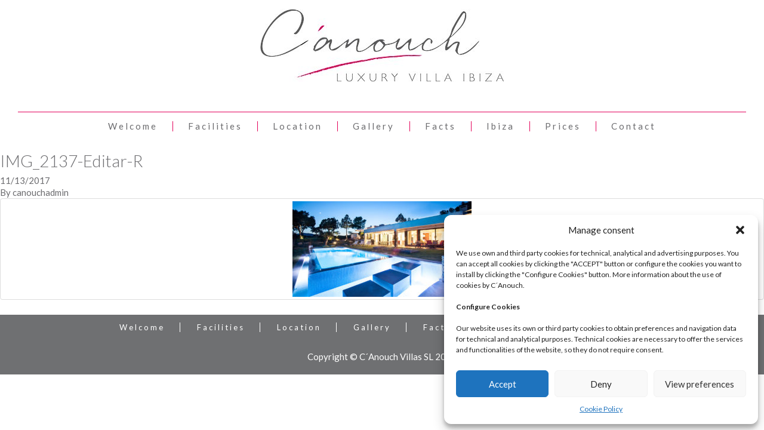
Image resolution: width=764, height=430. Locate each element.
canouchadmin (41, 192)
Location (297, 126)
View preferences (699, 384)
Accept (502, 384)
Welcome (133, 126)
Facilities (215, 126)
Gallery (374, 126)
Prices (563, 126)
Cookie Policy (601, 408)
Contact (633, 126)
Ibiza (500, 126)
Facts (440, 126)
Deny (601, 384)
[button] (740, 230)
